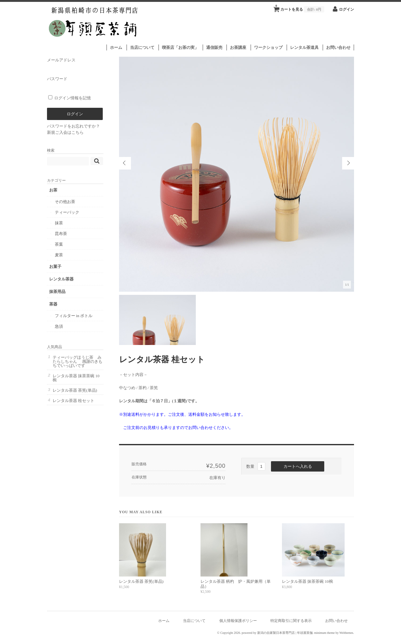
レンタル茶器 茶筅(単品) (141, 581)
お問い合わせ (338, 47)
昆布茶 (61, 233)
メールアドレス (75, 65)
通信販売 (214, 47)
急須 (59, 326)
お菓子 (55, 266)
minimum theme (324, 632)
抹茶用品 (57, 291)
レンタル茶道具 (304, 47)
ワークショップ (268, 47)
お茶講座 (238, 47)
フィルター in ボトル (74, 315)
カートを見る (299, 8)
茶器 (53, 304)
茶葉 (59, 244)
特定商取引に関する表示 (291, 621)
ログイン (346, 10)
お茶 (53, 190)
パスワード (75, 83)
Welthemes (346, 632)
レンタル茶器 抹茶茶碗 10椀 (307, 581)
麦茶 (59, 255)
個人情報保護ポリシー (238, 621)
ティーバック (67, 212)
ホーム (116, 47)
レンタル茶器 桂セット (73, 400)
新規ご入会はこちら (65, 132)
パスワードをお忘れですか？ (73, 126)
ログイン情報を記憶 (69, 98)
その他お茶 (65, 201)
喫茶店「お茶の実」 (180, 47)
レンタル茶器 (61, 279)
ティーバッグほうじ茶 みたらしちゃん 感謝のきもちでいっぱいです (77, 361)
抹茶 (59, 223)
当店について (142, 47)
